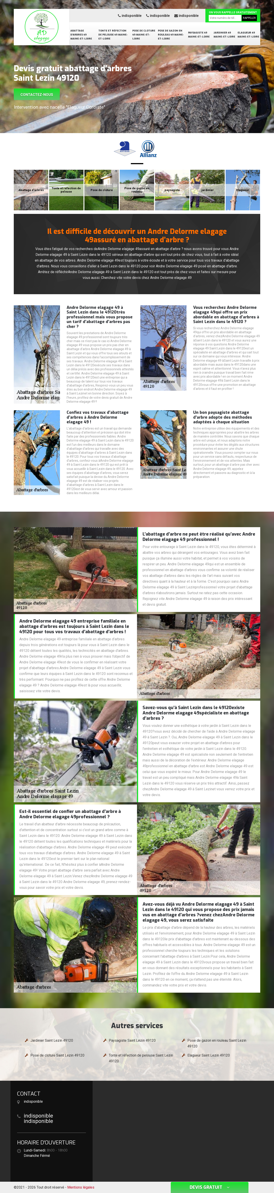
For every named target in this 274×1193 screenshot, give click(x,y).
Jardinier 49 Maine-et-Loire (224, 34)
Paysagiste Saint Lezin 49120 (132, 1040)
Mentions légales (80, 1187)
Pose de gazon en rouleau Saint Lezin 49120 (216, 1043)
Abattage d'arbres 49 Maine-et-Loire (81, 34)
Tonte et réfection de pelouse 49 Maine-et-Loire (113, 34)
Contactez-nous (36, 95)
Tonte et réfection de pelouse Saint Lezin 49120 (141, 1058)
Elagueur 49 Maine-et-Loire (248, 34)
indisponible (130, 16)
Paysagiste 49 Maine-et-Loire (199, 34)
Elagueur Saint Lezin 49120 (208, 1055)
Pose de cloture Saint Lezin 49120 (57, 1055)
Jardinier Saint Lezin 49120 (51, 1040)
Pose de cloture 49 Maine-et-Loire (143, 34)
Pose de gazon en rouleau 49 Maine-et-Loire (171, 34)
